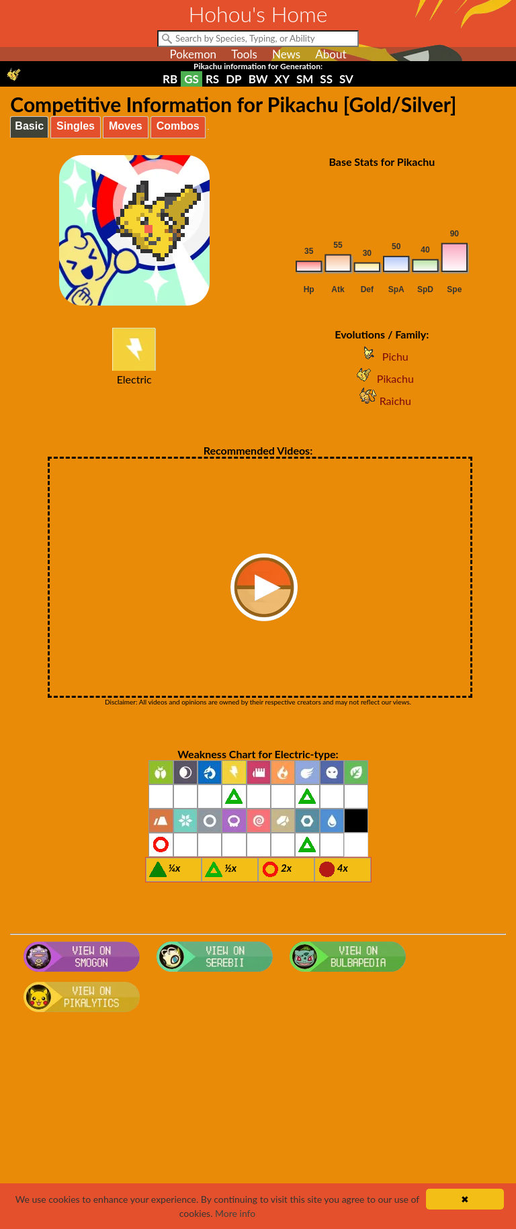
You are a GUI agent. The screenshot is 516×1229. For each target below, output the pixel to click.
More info (235, 1213)
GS (191, 79)
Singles (75, 126)
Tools (244, 54)
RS (212, 79)
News (286, 54)
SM (304, 79)
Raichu (382, 400)
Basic (29, 126)
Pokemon (192, 54)
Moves (125, 126)
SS (326, 79)
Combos (178, 126)
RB (170, 79)
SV (346, 79)
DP (233, 79)
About (330, 54)
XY (282, 79)
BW (258, 79)
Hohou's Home (258, 14)
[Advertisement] (258, 1125)
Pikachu (382, 378)
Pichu (381, 356)
